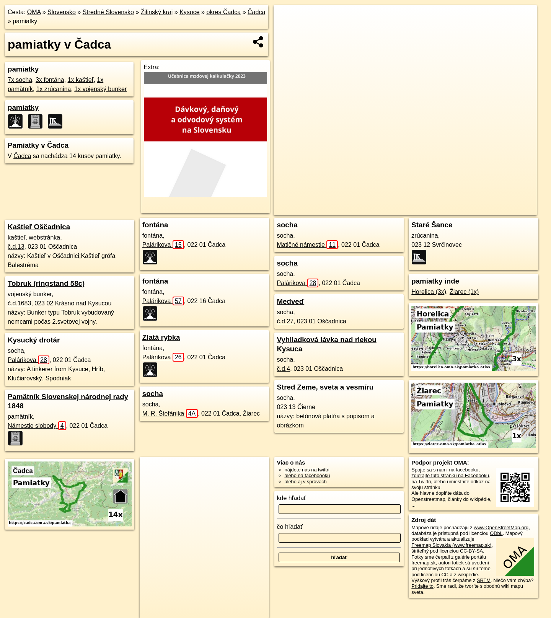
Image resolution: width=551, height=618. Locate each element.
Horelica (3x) (428, 292)
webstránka (44, 237)
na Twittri (421, 481)
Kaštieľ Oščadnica (39, 227)
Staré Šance (431, 225)
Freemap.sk (447, 209)
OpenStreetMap (408, 209)
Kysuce (189, 12)
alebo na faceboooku (307, 475)
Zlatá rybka (161, 337)
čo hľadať (290, 526)
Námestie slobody (37, 425)
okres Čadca (223, 12)
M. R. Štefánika (170, 413)
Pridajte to (422, 586)
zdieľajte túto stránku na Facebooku (450, 475)
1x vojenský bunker (100, 89)
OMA (34, 12)
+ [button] (286, 18)
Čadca (256, 12)
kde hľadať (291, 498)
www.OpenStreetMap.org (501, 527)
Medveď (291, 301)
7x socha (20, 80)
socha (152, 394)
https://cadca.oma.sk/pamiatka (504, 209)
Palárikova (28, 359)
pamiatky (25, 21)
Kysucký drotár (34, 340)
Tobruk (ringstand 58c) (46, 283)
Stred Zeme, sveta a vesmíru (325, 387)
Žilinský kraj (157, 12)
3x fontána (50, 80)
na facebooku (463, 470)
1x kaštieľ (81, 80)
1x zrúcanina (53, 89)
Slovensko (61, 12)
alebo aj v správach (306, 481)
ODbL (496, 533)
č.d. (16, 246)
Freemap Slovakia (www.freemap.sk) (451, 545)
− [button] (286, 30)
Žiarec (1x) (464, 292)
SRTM (484, 580)
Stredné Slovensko (108, 12)
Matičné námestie (307, 244)
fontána (155, 225)
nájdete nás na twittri (307, 470)
